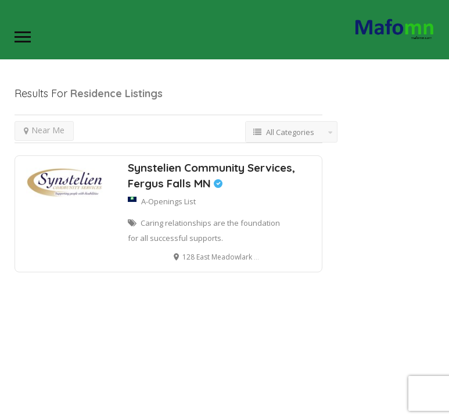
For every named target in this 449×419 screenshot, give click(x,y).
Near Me (44, 130)
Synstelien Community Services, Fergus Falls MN (211, 175)
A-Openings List (168, 201)
